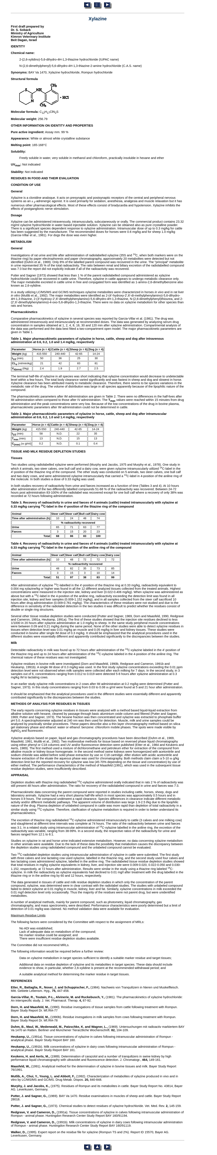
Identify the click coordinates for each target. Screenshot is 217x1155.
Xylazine (98, 18)
